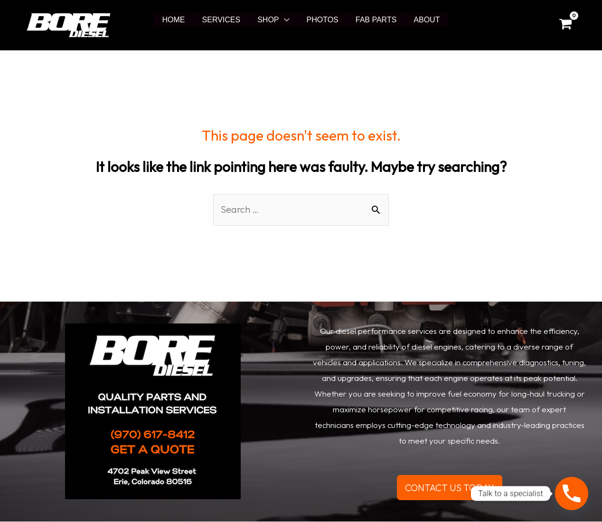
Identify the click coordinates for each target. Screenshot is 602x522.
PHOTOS (322, 20)
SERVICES (224, 20)
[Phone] (571, 493)
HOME (178, 20)
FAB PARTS (373, 20)
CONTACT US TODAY (449, 488)
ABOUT (422, 20)
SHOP (269, 20)
